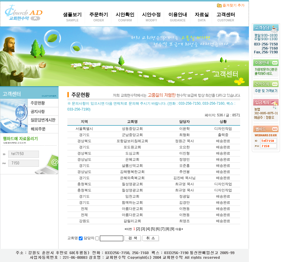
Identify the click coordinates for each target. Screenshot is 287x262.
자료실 (202, 17)
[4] (148, 229)
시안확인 (125, 17)
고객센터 (225, 17)
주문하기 (98, 17)
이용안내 (177, 17)
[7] (162, 229)
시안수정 (151, 17)
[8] (167, 229)
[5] (153, 229)
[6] (158, 229)
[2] (138, 229)
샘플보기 (72, 17)
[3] (143, 229)
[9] (172, 229)
